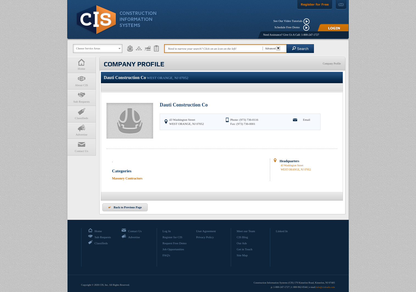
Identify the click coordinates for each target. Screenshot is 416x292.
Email (306, 119)
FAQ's (166, 255)
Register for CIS (172, 237)
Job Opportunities (173, 249)
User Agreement (206, 231)
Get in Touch (244, 249)
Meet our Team (246, 231)
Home (81, 64)
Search (300, 48)
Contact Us (81, 147)
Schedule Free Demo (288, 27)
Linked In (282, 231)
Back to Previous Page (125, 207)
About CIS (81, 81)
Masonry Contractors (127, 178)
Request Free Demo (174, 243)
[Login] (333, 27)
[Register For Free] (314, 4)
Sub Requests (81, 97)
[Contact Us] (341, 4)
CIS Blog (242, 237)
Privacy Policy (205, 237)
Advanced (272, 48)
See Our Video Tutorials (287, 21)
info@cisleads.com (325, 287)
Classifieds (81, 114)
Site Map (242, 255)
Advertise (81, 130)
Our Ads (242, 243)
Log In (166, 231)
